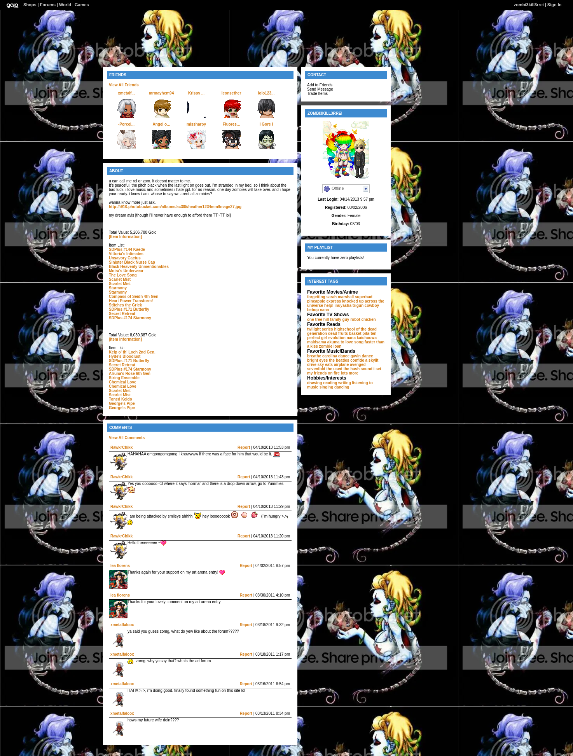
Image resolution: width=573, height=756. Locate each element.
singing (327, 387)
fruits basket (349, 333)
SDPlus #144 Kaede (127, 249)
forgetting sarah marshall (330, 297)
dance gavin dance (355, 356)
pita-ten (369, 333)
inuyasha (343, 305)
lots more (349, 373)
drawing (314, 383)
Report (244, 447)
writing (344, 383)
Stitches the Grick (125, 305)
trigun (358, 305)
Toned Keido (120, 399)
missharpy (196, 124)
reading (330, 383)
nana (324, 310)
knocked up (353, 301)
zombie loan (330, 346)
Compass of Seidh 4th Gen (133, 296)
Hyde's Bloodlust (124, 356)
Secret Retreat (122, 314)
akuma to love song (345, 342)
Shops (30, 4)
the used (334, 369)
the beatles (339, 360)
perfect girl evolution (326, 338)
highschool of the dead (355, 329)
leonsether (231, 93)
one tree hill (318, 319)
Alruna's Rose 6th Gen (129, 373)
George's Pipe (122, 403)
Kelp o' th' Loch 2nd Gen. (132, 352)
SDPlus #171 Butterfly (129, 309)
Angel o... (161, 124)
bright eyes (317, 360)
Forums (48, 4)
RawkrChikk (121, 447)
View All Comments (127, 438)
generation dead (322, 333)
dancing (341, 387)
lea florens (120, 566)
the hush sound (357, 369)
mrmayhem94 (161, 93)
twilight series (320, 329)
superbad (363, 297)
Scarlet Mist (120, 279)
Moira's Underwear (126, 271)
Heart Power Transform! (131, 301)
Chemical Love (122, 382)
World (65, 4)
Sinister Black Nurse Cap (132, 262)
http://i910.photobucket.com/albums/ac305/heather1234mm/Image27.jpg (175, 207)
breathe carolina (322, 356)
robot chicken (363, 319)
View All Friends (124, 85)
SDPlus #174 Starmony (130, 318)
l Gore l (266, 124)
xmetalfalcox (122, 625)
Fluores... (231, 124)
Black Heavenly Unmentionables (139, 266)
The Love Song (123, 275)
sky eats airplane (333, 364)
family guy (339, 319)
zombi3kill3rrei (529, 4)
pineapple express (324, 301)
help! (329, 305)
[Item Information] (125, 236)
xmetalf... (126, 93)
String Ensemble (124, 378)
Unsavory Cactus (125, 258)
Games (82, 4)
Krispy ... (196, 93)
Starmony (118, 288)
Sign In (554, 4)
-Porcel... (126, 124)
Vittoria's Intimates (126, 254)
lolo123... (266, 93)
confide (357, 360)
